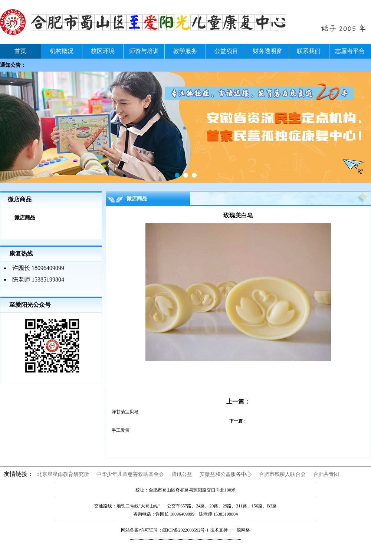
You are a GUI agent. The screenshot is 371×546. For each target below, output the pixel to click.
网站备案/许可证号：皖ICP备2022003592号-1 (165, 530)
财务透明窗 (267, 51)
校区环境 (103, 51)
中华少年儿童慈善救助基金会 (130, 474)
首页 (20, 51)
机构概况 (61, 51)
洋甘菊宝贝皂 (125, 411)
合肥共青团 (326, 474)
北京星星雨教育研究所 (63, 474)
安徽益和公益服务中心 (226, 474)
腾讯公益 (181, 474)
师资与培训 (144, 51)
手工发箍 (120, 430)
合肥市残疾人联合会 (282, 474)
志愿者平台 (350, 51)
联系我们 (309, 51)
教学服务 (185, 51)
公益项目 (226, 51)
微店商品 (24, 217)
